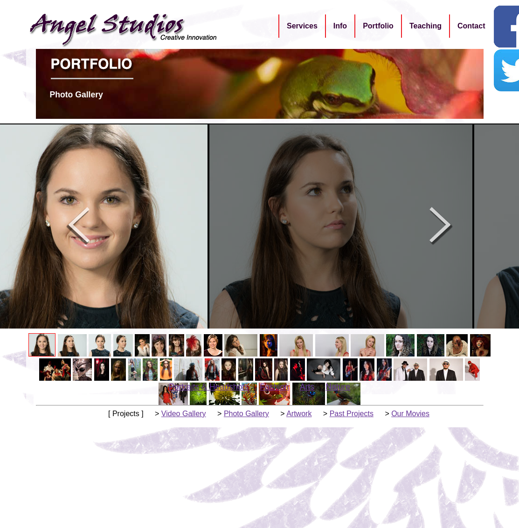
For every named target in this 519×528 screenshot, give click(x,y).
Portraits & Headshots (209, 386)
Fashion (274, 386)
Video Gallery (183, 414)
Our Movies (410, 414)
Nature (337, 386)
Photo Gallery (246, 414)
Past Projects (352, 414)
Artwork (298, 414)
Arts (307, 386)
